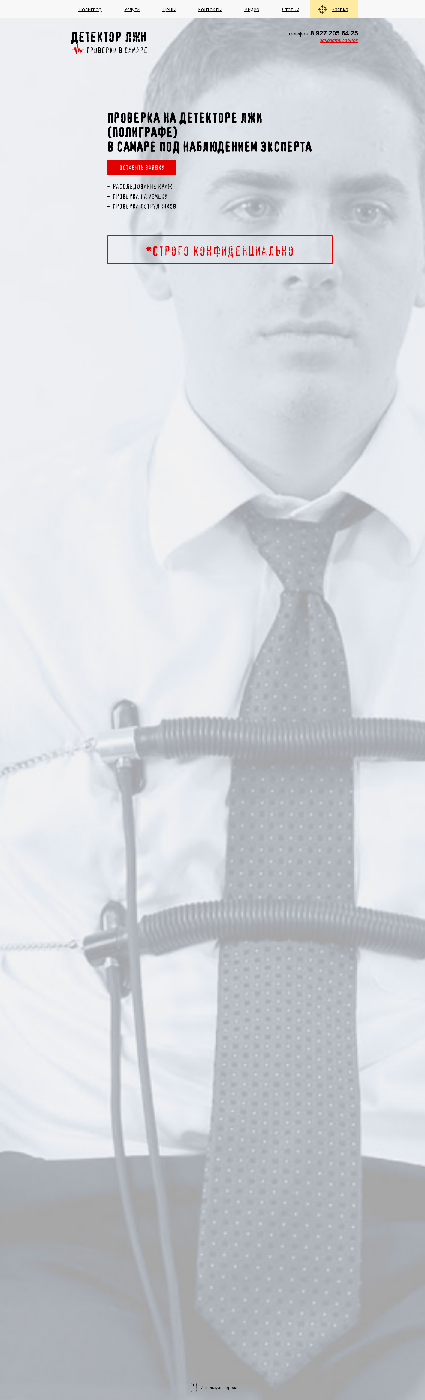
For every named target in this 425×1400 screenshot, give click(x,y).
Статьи (290, 9)
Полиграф (90, 9)
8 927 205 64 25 (334, 33)
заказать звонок (339, 40)
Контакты (210, 9)
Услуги (132, 9)
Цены (169, 9)
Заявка (340, 9)
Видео (251, 9)
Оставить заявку (141, 167)
